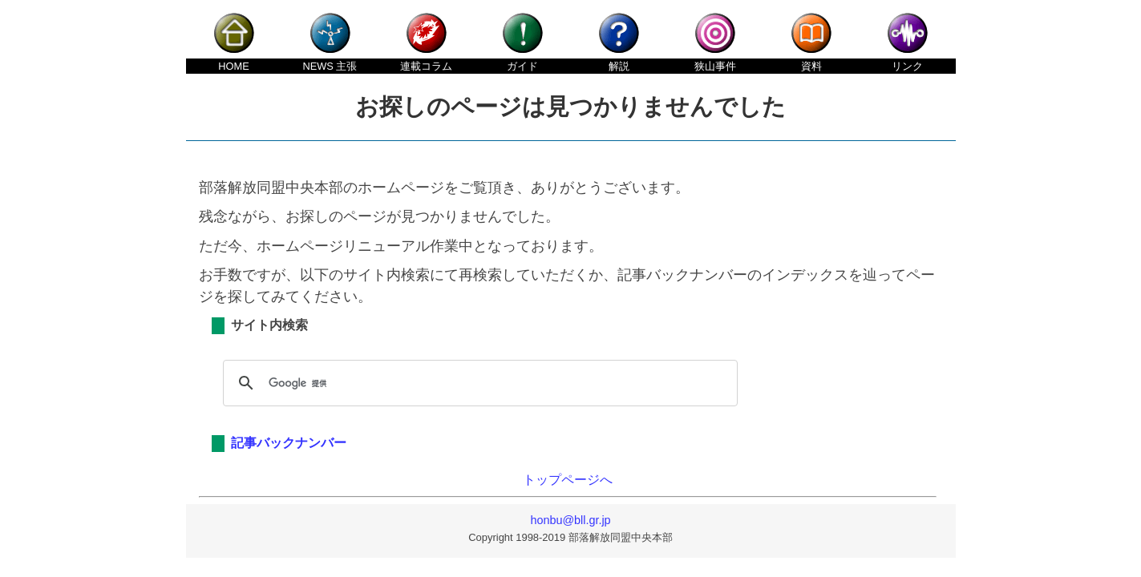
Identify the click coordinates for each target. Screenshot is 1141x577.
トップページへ (568, 479)
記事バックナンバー (288, 443)
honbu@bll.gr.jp (570, 520)
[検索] (478, 383)
